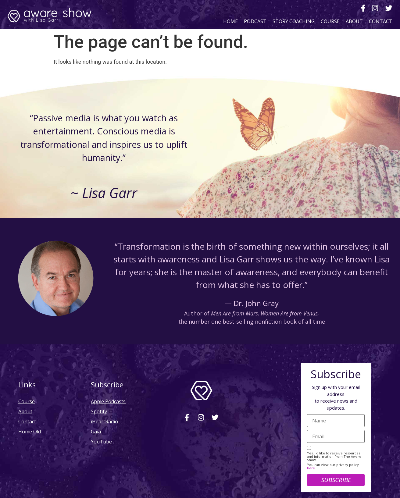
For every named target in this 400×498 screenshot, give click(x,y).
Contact (380, 21)
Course (330, 21)
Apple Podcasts (108, 401)
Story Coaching (294, 21)
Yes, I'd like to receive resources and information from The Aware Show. (334, 456)
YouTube (101, 441)
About (354, 21)
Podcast (255, 21)
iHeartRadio (104, 421)
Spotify (99, 411)
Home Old (29, 431)
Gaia (96, 431)
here (311, 468)
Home (230, 21)
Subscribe (336, 480)
